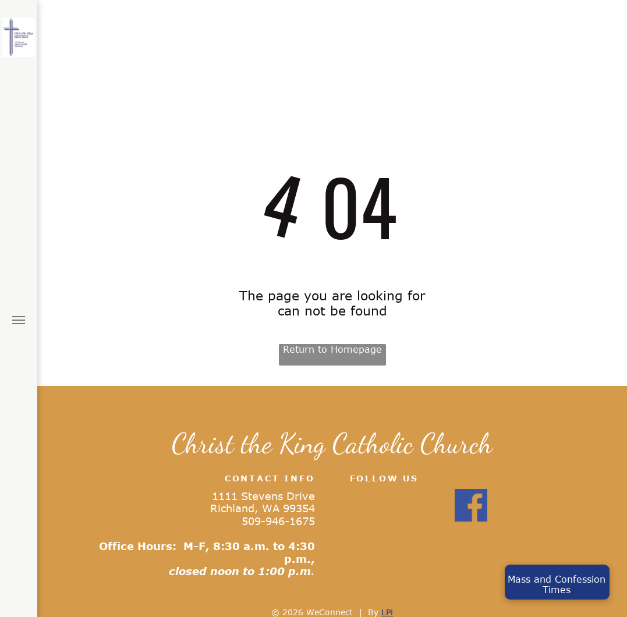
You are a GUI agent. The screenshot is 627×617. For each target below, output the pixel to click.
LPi (387, 612)
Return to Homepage (332, 349)
